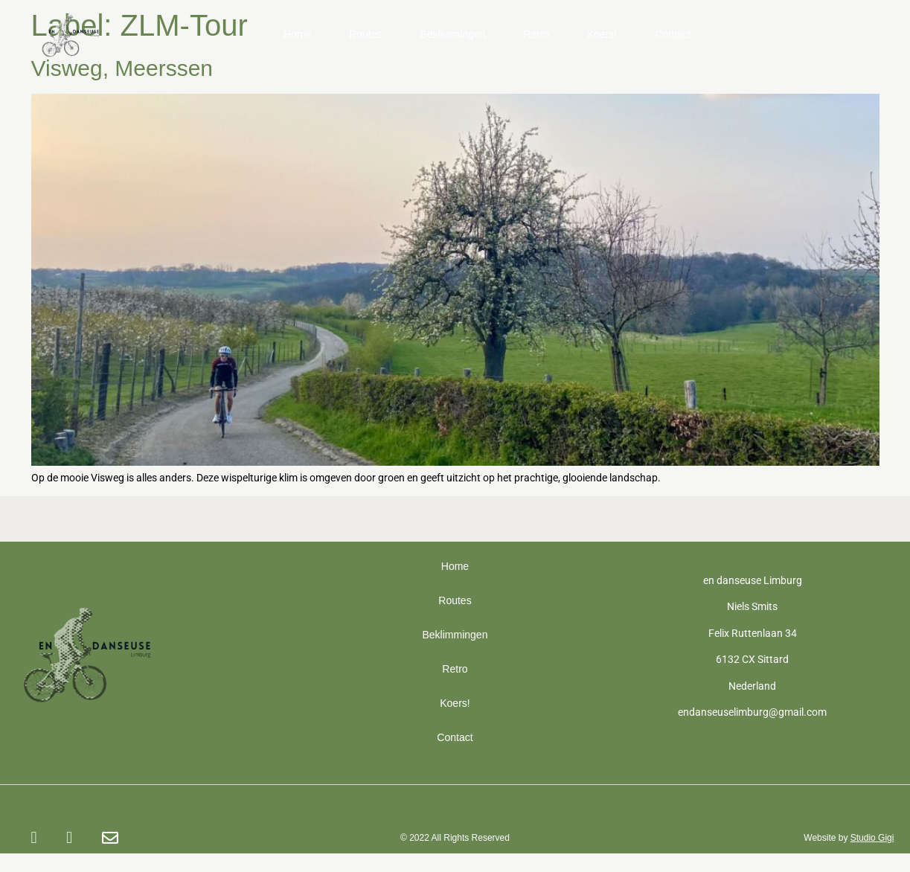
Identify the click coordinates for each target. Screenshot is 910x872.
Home (297, 34)
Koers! (602, 34)
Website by (849, 838)
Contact (672, 34)
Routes (365, 34)
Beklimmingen (453, 34)
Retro (536, 34)
